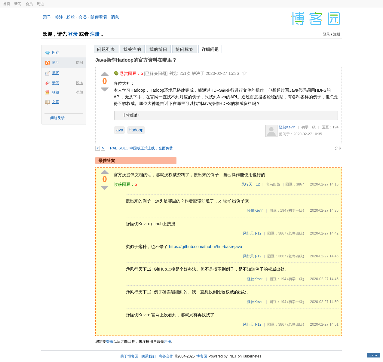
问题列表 (106, 49)
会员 (29, 4)
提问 (79, 62)
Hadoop (136, 129)
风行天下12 (250, 184)
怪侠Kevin (287, 127)
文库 (55, 102)
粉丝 (70, 17)
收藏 (55, 92)
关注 (59, 17)
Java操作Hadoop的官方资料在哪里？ (136, 60)
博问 (55, 62)
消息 (115, 17)
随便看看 (98, 17)
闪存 (55, 52)
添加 (79, 92)
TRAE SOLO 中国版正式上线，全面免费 (140, 148)
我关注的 (132, 49)
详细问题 (210, 49)
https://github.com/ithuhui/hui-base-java (205, 246)
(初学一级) (295, 210)
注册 (95, 34)
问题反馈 (57, 118)
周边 (40, 4)
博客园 (201, 356)
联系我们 (148, 356)
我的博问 (158, 49)
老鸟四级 (273, 184)
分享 (338, 148)
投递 (79, 83)
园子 (47, 17)
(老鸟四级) (295, 233)
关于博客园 (129, 356)
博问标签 (185, 49)
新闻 (17, 4)
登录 (73, 34)
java (119, 129)
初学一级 (308, 127)
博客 (55, 73)
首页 (6, 4)
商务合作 (166, 356)
